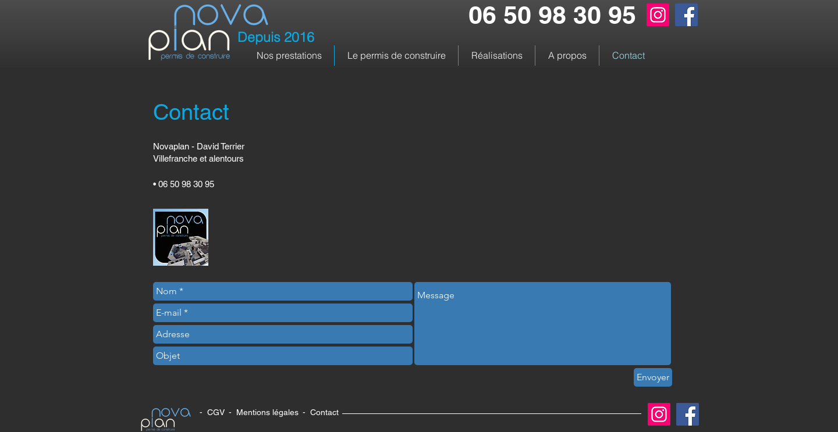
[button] (289, 55)
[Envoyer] (653, 377)
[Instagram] (658, 14)
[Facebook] (686, 14)
